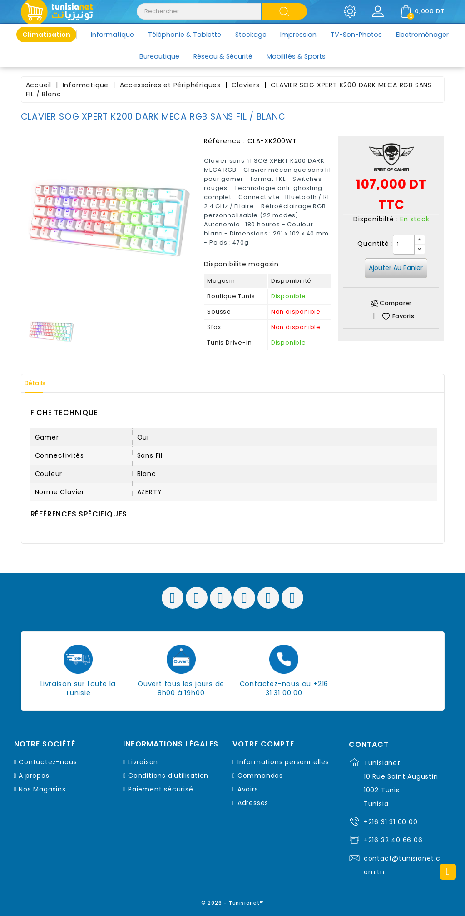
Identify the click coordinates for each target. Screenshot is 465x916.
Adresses (252, 802)
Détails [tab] (41, 383)
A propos (34, 775)
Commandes (260, 775)
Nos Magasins (42, 789)
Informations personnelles (283, 761)
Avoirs (247, 789)
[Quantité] (404, 245)
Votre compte (263, 744)
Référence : (224, 140)
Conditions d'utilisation (168, 775)
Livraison (143, 761)
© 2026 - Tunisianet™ (233, 900)
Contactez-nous (48, 761)
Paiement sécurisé (160, 789)
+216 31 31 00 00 (391, 821)
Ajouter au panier (396, 267)
